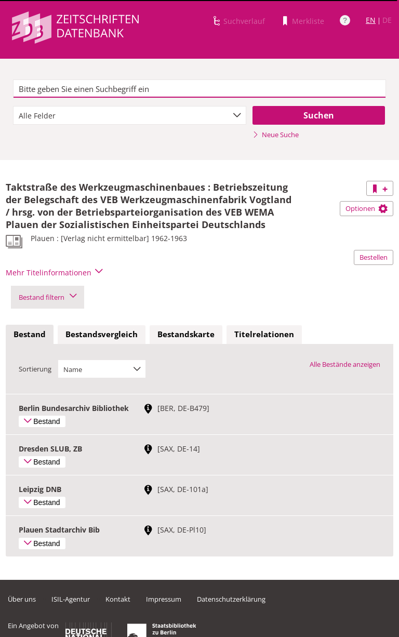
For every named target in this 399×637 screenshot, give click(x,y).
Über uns (22, 599)
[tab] (30, 334)
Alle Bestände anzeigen (345, 364)
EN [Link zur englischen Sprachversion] (371, 20)
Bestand (30, 334)
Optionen (366, 208)
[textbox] (199, 88)
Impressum (163, 599)
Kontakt (117, 599)
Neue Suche (275, 134)
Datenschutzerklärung (231, 599)
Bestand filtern (47, 297)
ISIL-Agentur (70, 599)
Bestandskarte (186, 334)
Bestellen (374, 257)
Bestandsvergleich (101, 334)
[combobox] (129, 115)
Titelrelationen (264, 334)
